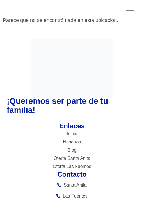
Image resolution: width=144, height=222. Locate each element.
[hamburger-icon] (130, 9)
